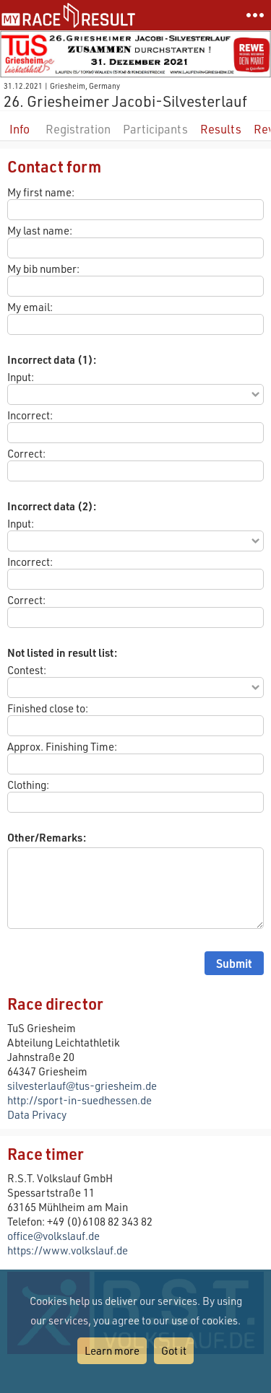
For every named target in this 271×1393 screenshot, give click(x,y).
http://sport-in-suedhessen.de (79, 1100)
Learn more (112, 1350)
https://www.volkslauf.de (67, 1250)
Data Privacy (36, 1114)
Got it (173, 1350)
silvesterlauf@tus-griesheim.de (82, 1085)
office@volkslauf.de (53, 1235)
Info (19, 128)
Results (220, 128)
